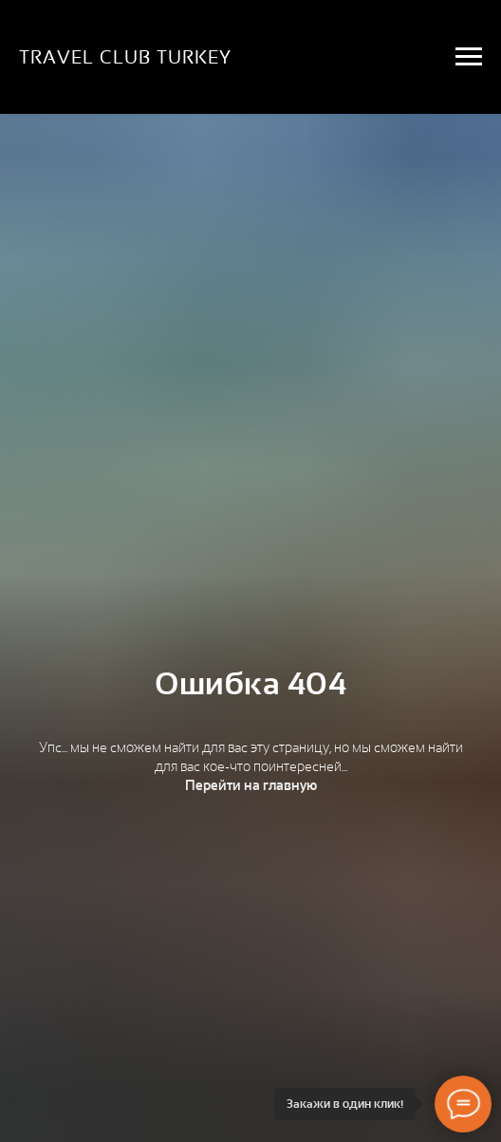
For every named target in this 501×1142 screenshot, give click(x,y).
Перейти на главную (251, 785)
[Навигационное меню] (468, 56)
